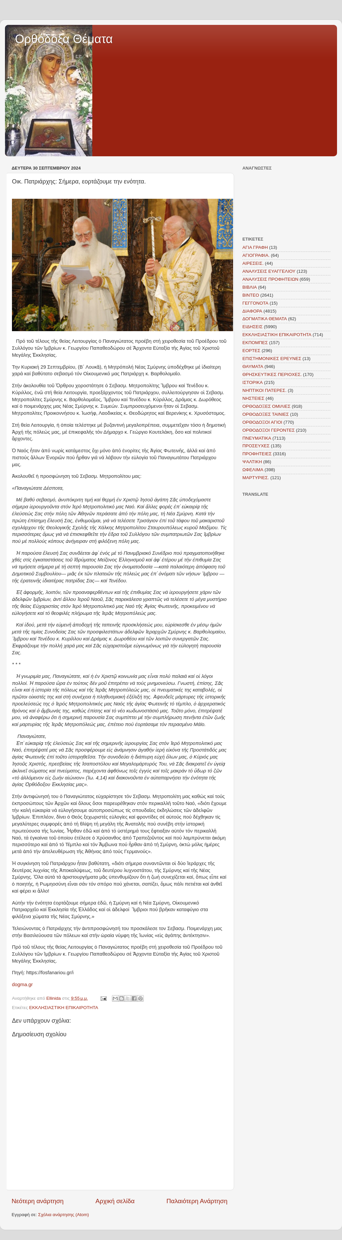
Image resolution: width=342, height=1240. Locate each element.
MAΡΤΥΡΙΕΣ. (255, 477)
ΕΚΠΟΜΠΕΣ (255, 342)
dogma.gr (22, 984)
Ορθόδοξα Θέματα (64, 39)
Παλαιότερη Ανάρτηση (196, 1201)
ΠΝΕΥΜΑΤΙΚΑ (256, 438)
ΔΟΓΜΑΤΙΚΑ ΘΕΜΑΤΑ (264, 318)
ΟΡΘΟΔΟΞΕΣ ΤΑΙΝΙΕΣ (265, 414)
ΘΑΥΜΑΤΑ (252, 366)
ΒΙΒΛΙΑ (249, 287)
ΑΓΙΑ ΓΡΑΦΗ (255, 247)
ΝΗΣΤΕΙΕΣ (253, 398)
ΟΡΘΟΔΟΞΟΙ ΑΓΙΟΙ (262, 422)
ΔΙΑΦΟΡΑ (252, 311)
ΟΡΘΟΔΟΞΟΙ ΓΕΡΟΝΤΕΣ (268, 430)
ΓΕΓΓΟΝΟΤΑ (255, 303)
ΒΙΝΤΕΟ (250, 295)
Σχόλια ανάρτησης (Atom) (63, 1214)
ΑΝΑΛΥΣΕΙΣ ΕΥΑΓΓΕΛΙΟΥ (269, 271)
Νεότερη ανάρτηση (38, 1201)
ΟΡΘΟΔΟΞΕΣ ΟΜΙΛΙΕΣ (266, 406)
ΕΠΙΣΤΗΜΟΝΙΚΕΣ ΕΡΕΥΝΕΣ (271, 358)
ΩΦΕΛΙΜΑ (252, 469)
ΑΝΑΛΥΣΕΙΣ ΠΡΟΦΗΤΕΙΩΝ (270, 279)
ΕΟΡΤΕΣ (251, 350)
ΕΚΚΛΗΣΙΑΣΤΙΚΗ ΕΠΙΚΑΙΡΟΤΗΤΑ (63, 1007)
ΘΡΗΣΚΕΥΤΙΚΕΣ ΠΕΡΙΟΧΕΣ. (272, 374)
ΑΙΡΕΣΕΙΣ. (253, 263)
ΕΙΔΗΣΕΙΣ (252, 326)
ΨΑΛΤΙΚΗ (252, 461)
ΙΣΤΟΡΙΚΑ (252, 382)
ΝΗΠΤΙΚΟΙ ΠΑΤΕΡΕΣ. (264, 390)
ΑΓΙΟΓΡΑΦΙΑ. (256, 255)
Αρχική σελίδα (115, 1201)
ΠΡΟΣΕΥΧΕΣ (256, 445)
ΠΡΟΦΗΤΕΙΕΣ (257, 453)
